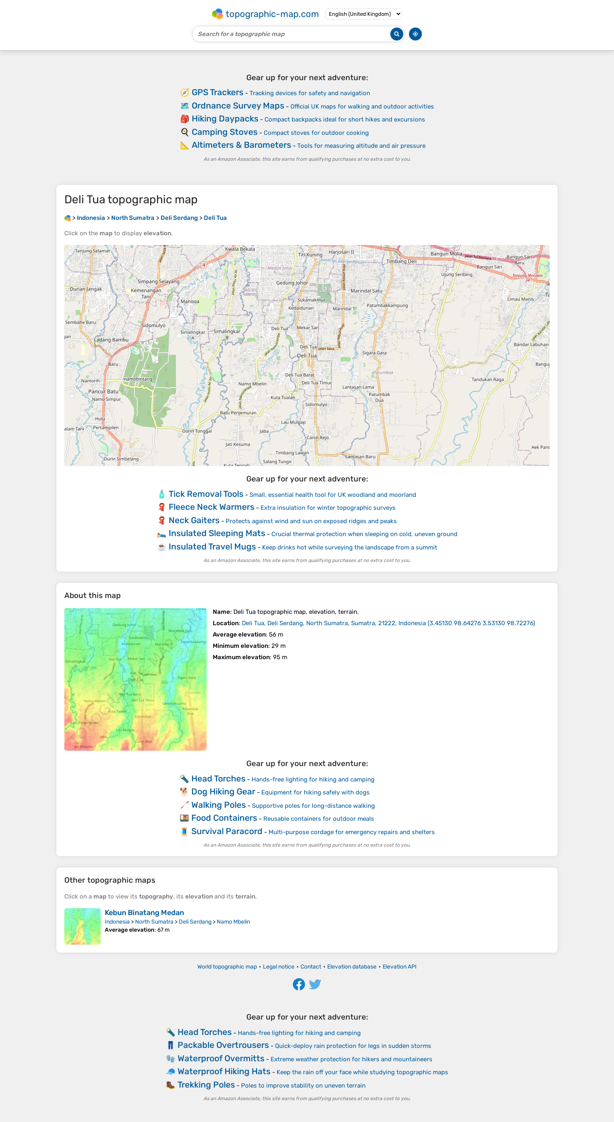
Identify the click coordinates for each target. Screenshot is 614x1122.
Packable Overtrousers (223, 1045)
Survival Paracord (227, 831)
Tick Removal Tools (206, 494)
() (388, 623)
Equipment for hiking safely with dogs (315, 792)
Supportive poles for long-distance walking (313, 805)
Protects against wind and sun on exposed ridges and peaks (311, 521)
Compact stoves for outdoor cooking (316, 132)
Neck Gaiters (194, 520)
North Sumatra (154, 921)
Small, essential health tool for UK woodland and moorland (333, 494)
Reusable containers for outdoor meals (318, 818)
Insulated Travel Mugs (212, 546)
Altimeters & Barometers (241, 145)
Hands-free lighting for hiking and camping (313, 779)
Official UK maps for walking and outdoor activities (362, 106)
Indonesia (117, 921)
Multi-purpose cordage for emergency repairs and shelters (352, 832)
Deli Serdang (195, 921)
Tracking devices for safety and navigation (310, 93)
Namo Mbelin (233, 921)
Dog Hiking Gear (223, 791)
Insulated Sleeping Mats (217, 533)
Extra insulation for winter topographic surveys (328, 507)
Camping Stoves (225, 132)
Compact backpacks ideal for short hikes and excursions (345, 119)
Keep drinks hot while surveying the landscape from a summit (349, 547)
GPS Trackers (217, 92)
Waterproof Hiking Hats (224, 1071)
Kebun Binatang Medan (144, 912)
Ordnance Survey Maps (238, 105)
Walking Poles (218, 805)
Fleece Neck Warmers (211, 507)
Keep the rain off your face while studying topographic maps (362, 1072)
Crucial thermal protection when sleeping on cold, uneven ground (364, 534)
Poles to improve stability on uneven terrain (303, 1085)
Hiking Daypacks (225, 118)
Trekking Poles (206, 1084)
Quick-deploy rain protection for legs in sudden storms (353, 1046)
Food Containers (224, 818)
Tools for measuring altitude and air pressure (361, 145)
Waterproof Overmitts (221, 1058)
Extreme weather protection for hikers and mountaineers (351, 1059)
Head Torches (218, 778)
